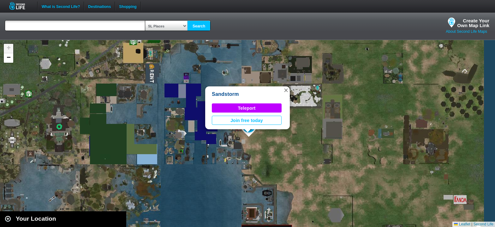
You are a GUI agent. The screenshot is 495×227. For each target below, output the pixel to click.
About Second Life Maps (466, 31)
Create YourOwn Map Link (473, 23)
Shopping (127, 6)
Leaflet (462, 224)
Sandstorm (225, 94)
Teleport (247, 108)
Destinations (99, 6)
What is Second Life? (61, 6)
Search (199, 26)
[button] (286, 90)
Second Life (21, 6)
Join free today (246, 120)
